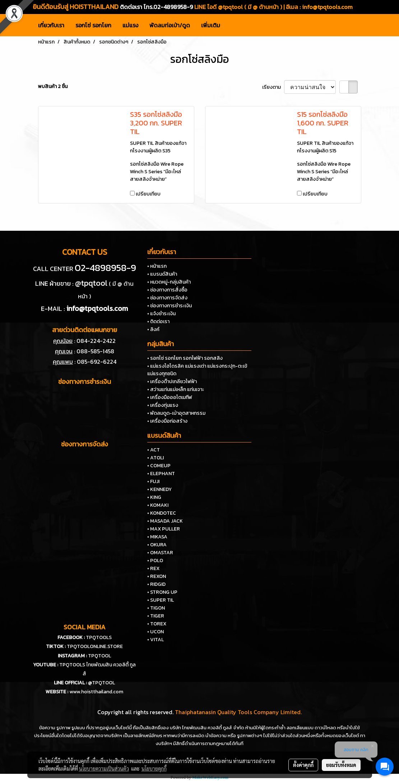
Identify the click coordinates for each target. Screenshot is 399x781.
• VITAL (155, 639)
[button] (232, 25)
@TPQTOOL (101, 682)
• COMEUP (159, 465)
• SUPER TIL (160, 600)
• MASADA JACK (165, 521)
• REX (153, 568)
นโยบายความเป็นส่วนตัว (104, 768)
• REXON (156, 576)
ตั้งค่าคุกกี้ (303, 765)
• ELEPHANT (161, 473)
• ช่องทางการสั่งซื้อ (167, 290)
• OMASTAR (160, 552)
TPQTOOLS (99, 637)
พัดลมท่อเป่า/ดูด (169, 25)
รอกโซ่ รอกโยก (93, 25)
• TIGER (155, 616)
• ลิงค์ (153, 329)
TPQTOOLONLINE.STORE (95, 646)
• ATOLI (155, 457)
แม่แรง (130, 25)
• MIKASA (157, 537)
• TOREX (156, 624)
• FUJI (153, 481)
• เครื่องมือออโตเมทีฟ (169, 397)
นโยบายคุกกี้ (154, 768)
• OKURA (157, 544)
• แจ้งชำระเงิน (161, 313)
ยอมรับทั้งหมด (341, 765)
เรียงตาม (273, 87)
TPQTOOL (99, 656)
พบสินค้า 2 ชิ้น (53, 86)
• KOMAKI (157, 505)
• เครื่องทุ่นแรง (162, 405)
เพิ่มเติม (210, 25)
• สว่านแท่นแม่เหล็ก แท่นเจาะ (175, 389)
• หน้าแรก (157, 266)
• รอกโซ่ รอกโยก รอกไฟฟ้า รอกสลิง (185, 358)
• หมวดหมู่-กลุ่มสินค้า (169, 282)
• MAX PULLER (163, 529)
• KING (154, 497)
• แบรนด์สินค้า (162, 274)
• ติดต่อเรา (158, 321)
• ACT (153, 450)
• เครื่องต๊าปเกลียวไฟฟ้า (172, 381)
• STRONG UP (162, 592)
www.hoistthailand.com (96, 691)
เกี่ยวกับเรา (51, 25)
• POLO (155, 560)
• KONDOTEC (161, 513)
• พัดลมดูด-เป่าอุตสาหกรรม (176, 413)
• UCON (155, 631)
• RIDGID (156, 584)
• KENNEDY (159, 489)
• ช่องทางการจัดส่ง (167, 298)
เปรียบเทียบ (148, 194)
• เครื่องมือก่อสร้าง (167, 421)
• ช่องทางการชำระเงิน (169, 305)
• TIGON (156, 608)
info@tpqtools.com (327, 7)
